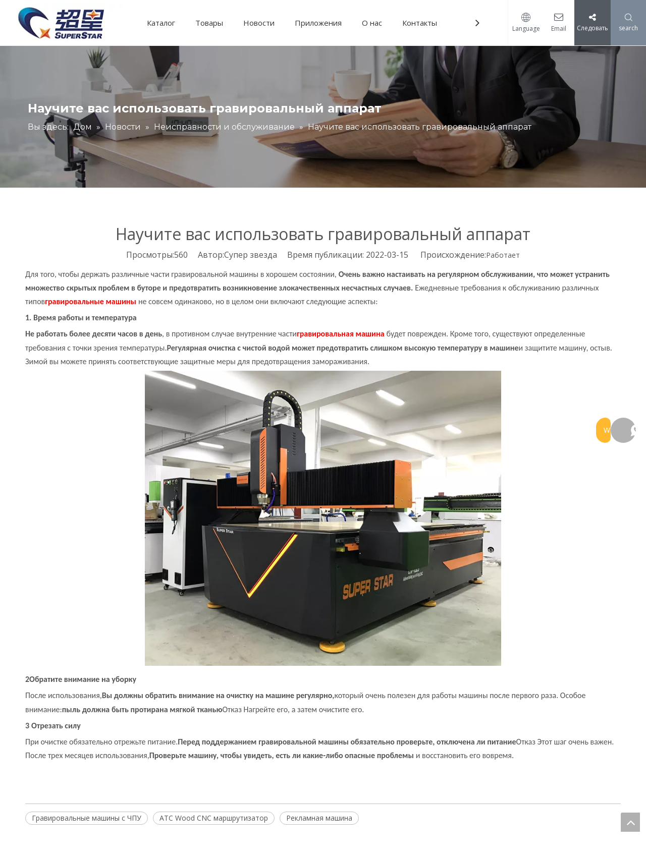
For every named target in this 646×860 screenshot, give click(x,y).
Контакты (423, 23)
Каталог (164, 23)
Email (556, 28)
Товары (213, 23)
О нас (375, 23)
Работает (503, 255)
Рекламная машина (319, 818)
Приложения (321, 23)
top (630, 822)
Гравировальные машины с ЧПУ (86, 818)
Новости (262, 23)
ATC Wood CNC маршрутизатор (213, 818)
